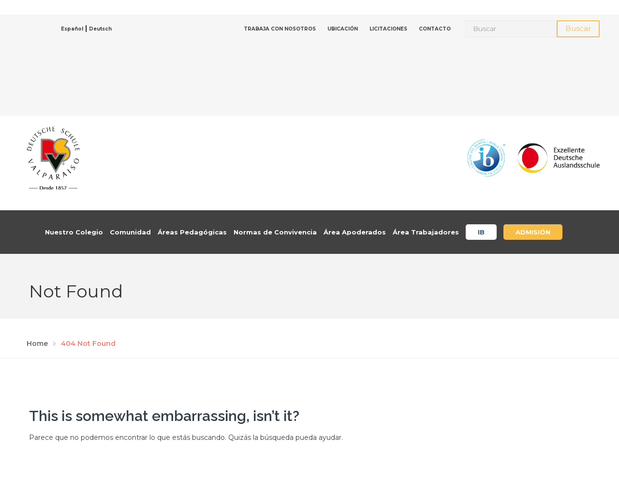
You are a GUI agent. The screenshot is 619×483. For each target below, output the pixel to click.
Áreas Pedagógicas (192, 232)
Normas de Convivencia (275, 232)
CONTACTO (435, 29)
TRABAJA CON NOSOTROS (280, 29)
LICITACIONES (388, 29)
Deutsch (100, 29)
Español (72, 29)
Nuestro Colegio (74, 232)
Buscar (578, 28)
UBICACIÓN (342, 29)
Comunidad (130, 232)
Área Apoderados (355, 232)
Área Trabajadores (426, 232)
